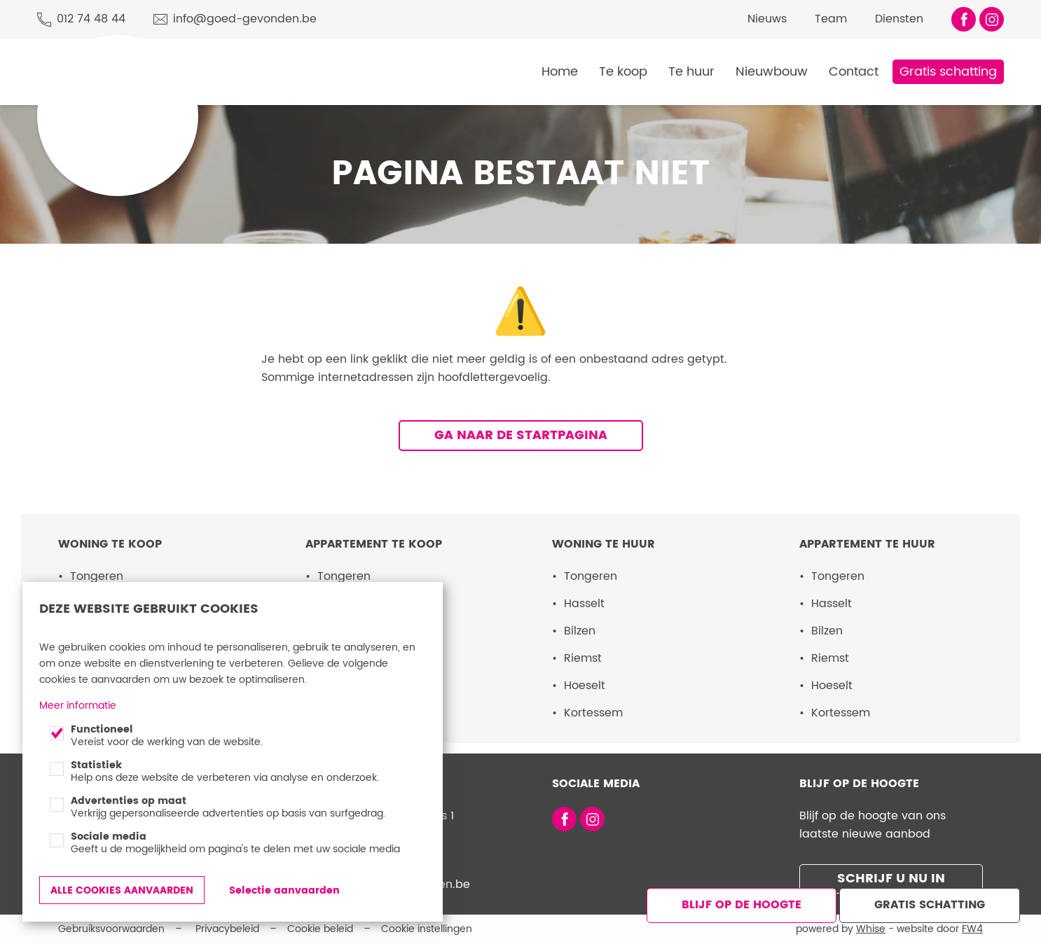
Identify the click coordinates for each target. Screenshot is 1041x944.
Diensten (899, 19)
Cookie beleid (320, 929)
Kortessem (593, 713)
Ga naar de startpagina (520, 435)
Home (560, 72)
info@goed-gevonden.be (245, 19)
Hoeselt (584, 685)
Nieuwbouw (772, 72)
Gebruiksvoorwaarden (111, 929)
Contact (853, 72)
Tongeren (96, 576)
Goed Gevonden (94, 55)
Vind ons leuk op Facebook (963, 19)
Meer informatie (77, 705)
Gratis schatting (948, 72)
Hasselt (584, 604)
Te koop (623, 72)
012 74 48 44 (91, 19)
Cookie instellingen (426, 929)
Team (831, 19)
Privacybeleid (227, 929)
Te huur (691, 72)
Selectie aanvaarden (284, 890)
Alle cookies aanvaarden (121, 890)
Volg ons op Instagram (991, 19)
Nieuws (767, 19)
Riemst (583, 658)
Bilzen (579, 631)
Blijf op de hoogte (741, 905)
